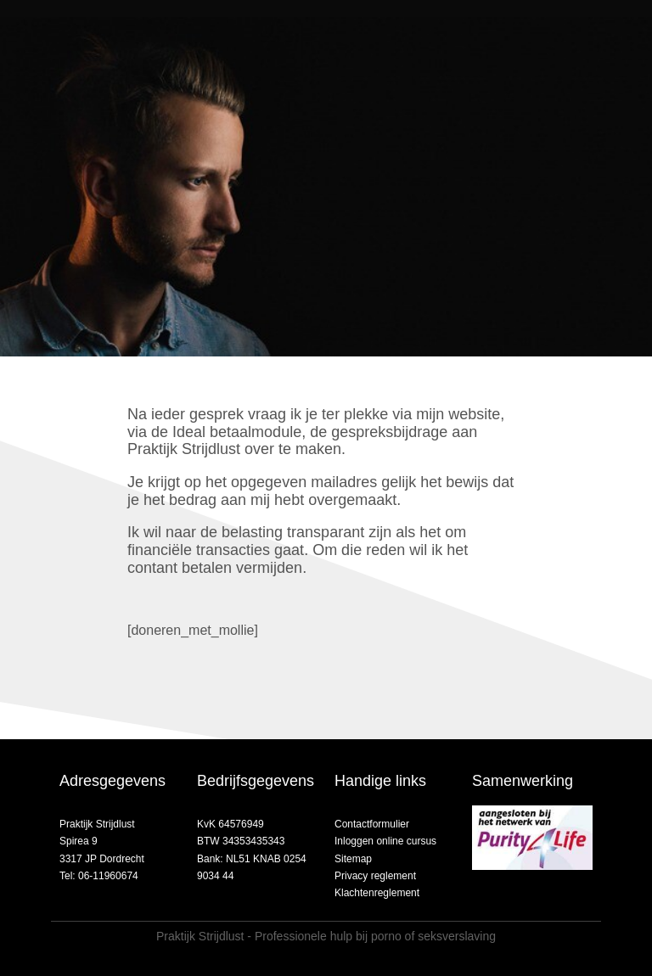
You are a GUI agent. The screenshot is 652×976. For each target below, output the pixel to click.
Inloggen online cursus (385, 841)
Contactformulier (371, 824)
